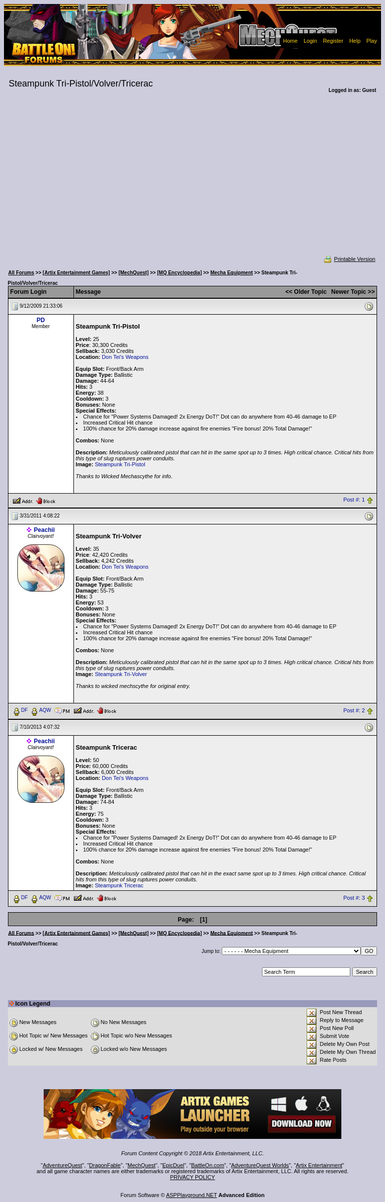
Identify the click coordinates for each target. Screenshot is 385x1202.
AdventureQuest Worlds (260, 1165)
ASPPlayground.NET (191, 1195)
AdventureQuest (62, 1165)
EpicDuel (173, 1165)
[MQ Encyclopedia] (179, 272)
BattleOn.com (207, 1165)
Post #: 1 (354, 500)
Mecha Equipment (231, 272)
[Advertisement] (193, 181)
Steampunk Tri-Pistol (120, 464)
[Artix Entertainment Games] (76, 272)
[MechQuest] (134, 272)
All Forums (21, 272)
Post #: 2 (354, 710)
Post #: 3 (354, 898)
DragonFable (105, 1165)
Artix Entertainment (319, 1165)
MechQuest (141, 1165)
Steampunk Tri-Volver (121, 674)
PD (41, 320)
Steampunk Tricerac (119, 885)
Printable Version (349, 259)
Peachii (44, 529)
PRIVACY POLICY (192, 1177)
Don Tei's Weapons (125, 357)
